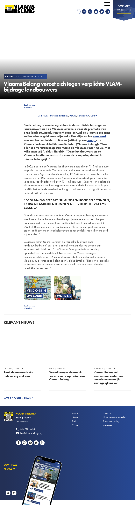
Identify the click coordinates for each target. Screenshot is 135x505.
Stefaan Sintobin (59, 115)
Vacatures (107, 425)
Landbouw (83, 115)
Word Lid (107, 413)
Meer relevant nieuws (17, 398)
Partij (74, 421)
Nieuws (75, 417)
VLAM (72, 115)
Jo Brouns (43, 115)
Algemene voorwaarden (114, 417)
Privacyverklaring (111, 421)
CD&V (94, 115)
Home (75, 413)
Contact (75, 425)
